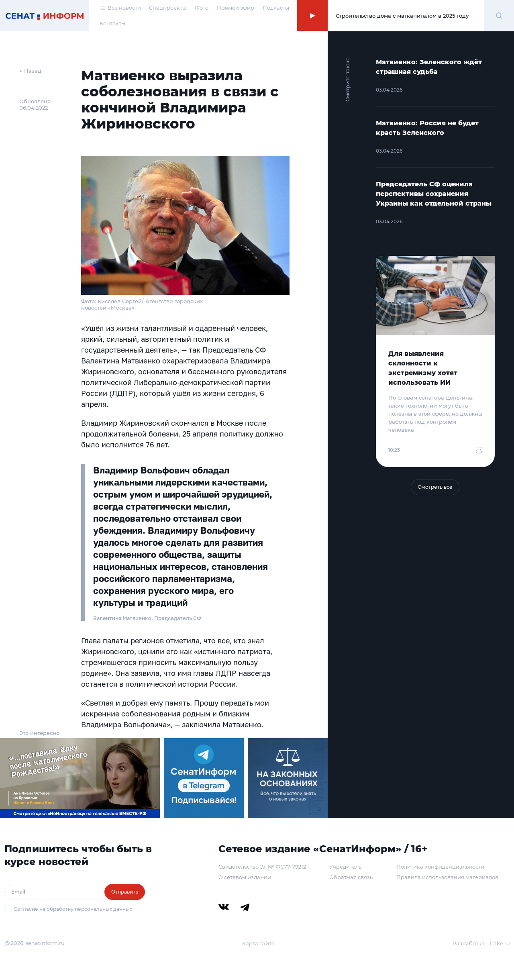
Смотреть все (435, 487)
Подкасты (276, 7)
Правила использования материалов (447, 877)
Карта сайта (258, 943)
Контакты (112, 23)
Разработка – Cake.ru (481, 943)
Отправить (124, 892)
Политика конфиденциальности (440, 866)
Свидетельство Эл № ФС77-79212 (262, 866)
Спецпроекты (167, 7)
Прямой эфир (235, 7)
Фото (201, 7)
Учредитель (345, 866)
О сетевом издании (244, 877)
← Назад (30, 70)
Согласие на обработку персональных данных (73, 909)
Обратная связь (351, 877)
